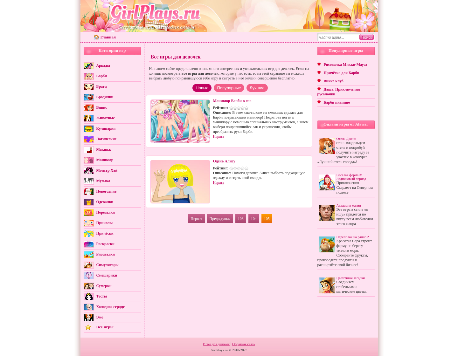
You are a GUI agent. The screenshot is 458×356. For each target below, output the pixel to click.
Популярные (229, 88)
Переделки (105, 212)
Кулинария (106, 128)
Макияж (103, 149)
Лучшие (257, 88)
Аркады (103, 65)
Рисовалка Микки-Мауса (345, 64)
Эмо (99, 317)
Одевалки (105, 202)
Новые (202, 88)
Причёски (105, 233)
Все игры (105, 327)
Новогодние (106, 191)
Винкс (101, 107)
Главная (108, 37)
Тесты (101, 296)
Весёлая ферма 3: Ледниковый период (351, 177)
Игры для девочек (216, 344)
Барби (101, 76)
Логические (106, 139)
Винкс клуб (334, 81)
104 (254, 218)
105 (267, 218)
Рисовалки (105, 254)
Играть (218, 136)
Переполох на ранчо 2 (353, 237)
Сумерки (104, 286)
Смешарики (106, 275)
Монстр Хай (107, 170)
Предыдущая (220, 218)
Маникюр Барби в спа (232, 101)
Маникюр (105, 160)
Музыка (103, 181)
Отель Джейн (347, 138)
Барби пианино (337, 102)
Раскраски (105, 244)
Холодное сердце (110, 307)
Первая (196, 218)
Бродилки (105, 97)
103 (241, 218)
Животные (105, 118)
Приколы (104, 223)
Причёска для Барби (341, 73)
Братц (101, 86)
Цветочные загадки (351, 278)
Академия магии (349, 205)
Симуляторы (107, 265)
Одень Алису (224, 161)
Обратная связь (243, 344)
